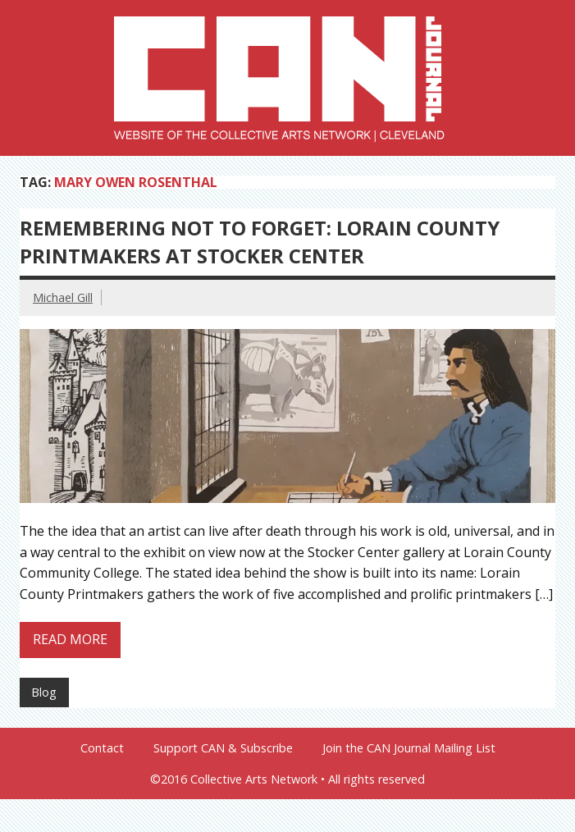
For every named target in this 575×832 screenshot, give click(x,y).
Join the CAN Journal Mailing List (408, 748)
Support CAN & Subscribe (223, 748)
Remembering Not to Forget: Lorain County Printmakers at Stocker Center (260, 241)
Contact (102, 748)
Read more (70, 639)
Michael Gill (63, 297)
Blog (44, 692)
